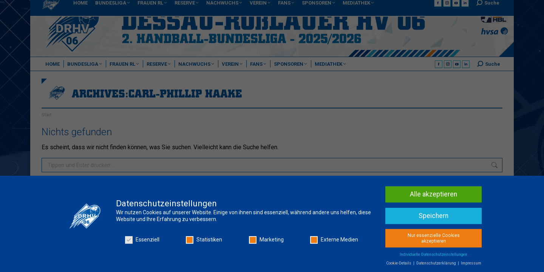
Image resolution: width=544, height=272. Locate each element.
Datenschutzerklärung (436, 265)
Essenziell (142, 241)
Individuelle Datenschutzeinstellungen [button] (433, 256)
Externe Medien (334, 241)
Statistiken (204, 241)
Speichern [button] (433, 217)
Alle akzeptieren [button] (433, 196)
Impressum (471, 265)
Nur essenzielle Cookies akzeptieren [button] (434, 240)
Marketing (266, 241)
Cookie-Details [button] (399, 265)
